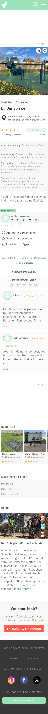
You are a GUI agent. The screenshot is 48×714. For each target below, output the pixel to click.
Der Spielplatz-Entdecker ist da (21, 543)
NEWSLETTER (37, 648)
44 (25, 220)
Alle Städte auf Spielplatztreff (24, 692)
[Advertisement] (25, 402)
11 (31, 220)
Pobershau (7, 488)
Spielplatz (6, 102)
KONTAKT (15, 658)
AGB (6, 668)
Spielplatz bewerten (19, 238)
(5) (18, 493)
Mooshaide (7, 483)
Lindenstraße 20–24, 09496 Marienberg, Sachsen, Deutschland (27, 118)
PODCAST (14, 648)
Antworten (8, 326)
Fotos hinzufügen (17, 244)
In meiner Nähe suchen (24, 700)
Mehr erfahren (22, 589)
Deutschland (8, 257)
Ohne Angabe (8, 493)
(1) (15, 483)
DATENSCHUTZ (19, 668)
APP (6, 648)
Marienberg (40, 257)
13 (18, 220)
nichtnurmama (20, 216)
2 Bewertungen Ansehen (11, 134)
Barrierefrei (22, 102)
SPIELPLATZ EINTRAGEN (24, 629)
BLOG (25, 648)
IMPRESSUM (37, 668)
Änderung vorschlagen (21, 232)
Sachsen (24, 257)
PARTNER (33, 658)
